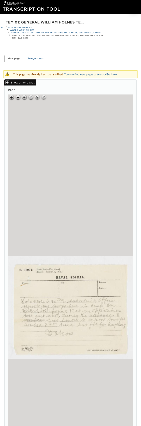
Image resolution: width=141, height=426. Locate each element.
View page (15, 58)
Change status (35, 58)
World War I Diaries (20, 27)
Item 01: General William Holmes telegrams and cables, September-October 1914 (57, 32)
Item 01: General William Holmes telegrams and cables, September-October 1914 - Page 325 (57, 36)
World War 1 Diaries (22, 30)
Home (2, 27)
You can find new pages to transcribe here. (91, 74)
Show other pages (23, 82)
